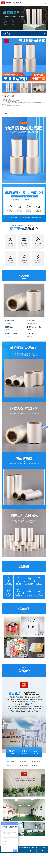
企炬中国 (45, 847)
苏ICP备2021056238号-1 (32, 847)
